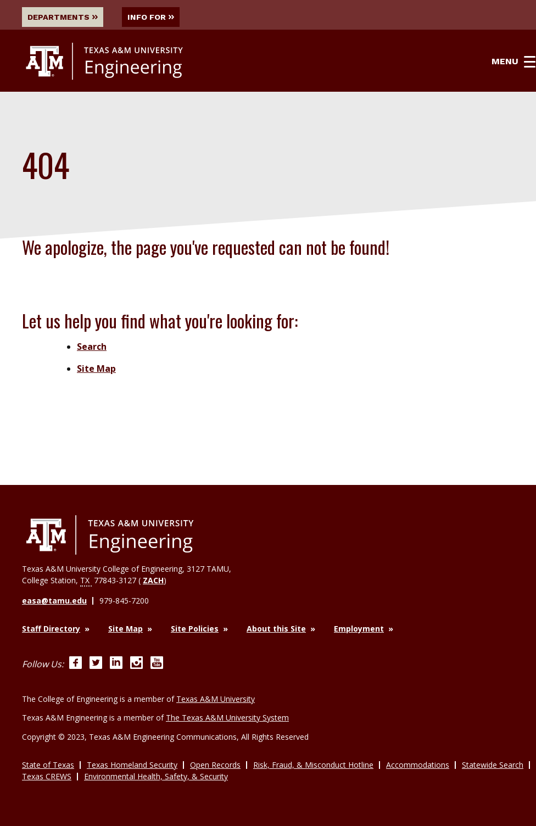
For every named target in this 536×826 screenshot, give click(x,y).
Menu (513, 62)
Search (92, 347)
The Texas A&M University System (227, 717)
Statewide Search (492, 765)
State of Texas (48, 765)
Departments (62, 17)
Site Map (96, 368)
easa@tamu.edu (54, 600)
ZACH (153, 580)
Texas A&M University (215, 699)
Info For (150, 17)
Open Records (215, 765)
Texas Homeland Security (132, 765)
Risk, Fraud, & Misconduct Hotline (313, 765)
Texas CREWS (46, 776)
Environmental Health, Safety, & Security (156, 776)
